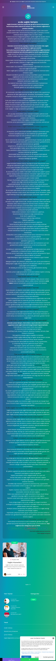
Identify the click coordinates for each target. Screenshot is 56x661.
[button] (53, 638)
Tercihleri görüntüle (48, 657)
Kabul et (26, 657)
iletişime (20, 373)
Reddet (37, 657)
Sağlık (14, 542)
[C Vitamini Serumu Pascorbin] (6, 608)
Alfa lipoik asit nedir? (16, 614)
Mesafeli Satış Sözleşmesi (47, 652)
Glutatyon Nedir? (15, 600)
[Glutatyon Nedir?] (6, 601)
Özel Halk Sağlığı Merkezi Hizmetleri (40, 531)
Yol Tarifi (42, 528)
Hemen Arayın (31, 528)
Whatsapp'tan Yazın (16, 528)
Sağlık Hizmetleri (15, 563)
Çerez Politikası (38, 652)
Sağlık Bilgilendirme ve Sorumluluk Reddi (30, 653)
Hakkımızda (23, 652)
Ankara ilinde (38, 365)
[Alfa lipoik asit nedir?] (6, 614)
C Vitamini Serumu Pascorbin (15, 608)
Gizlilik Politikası (30, 652)
